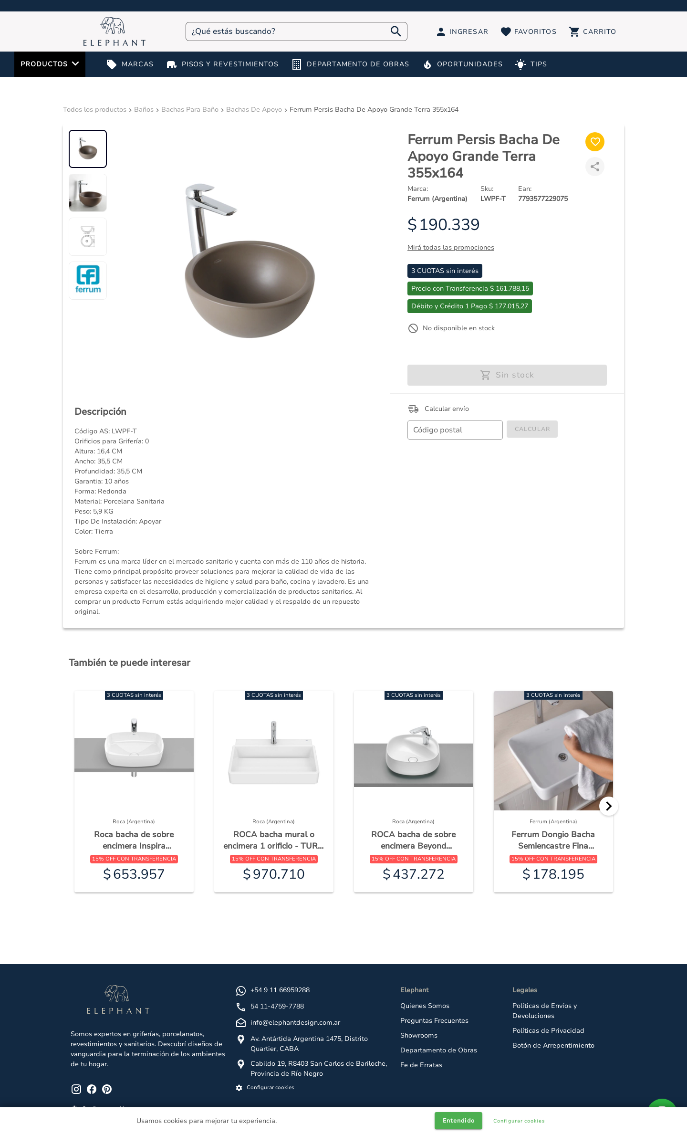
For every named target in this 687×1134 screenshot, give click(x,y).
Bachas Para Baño (190, 109)
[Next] (608, 806)
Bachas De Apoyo (254, 109)
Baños (144, 109)
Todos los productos (94, 109)
